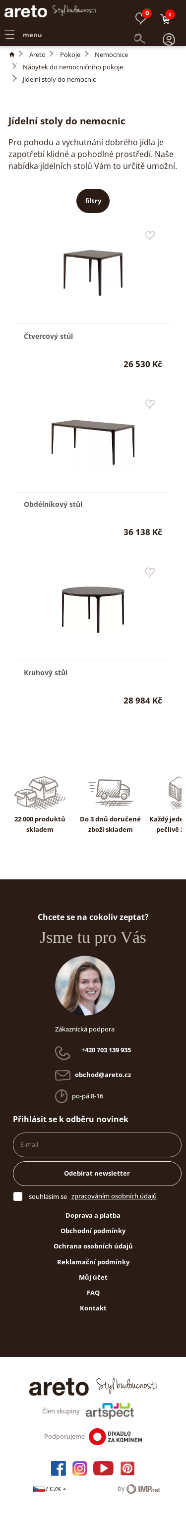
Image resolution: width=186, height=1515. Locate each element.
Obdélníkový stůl (53, 504)
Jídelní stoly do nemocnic (59, 79)
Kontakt (93, 1307)
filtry (93, 200)
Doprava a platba (93, 1215)
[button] (169, 28)
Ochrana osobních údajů (93, 1246)
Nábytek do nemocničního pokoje (73, 66)
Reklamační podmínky (93, 1261)
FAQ (93, 1292)
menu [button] (23, 27)
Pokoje (70, 54)
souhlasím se (48, 1196)
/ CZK (50, 1489)
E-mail (29, 1144)
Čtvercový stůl (48, 336)
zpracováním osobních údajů (114, 1195)
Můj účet (93, 1277)
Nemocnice (111, 54)
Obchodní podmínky (93, 1230)
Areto (37, 54)
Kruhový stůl (45, 672)
